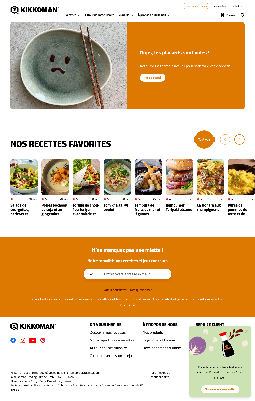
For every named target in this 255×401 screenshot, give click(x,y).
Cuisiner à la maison (196, 5)
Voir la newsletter (115, 290)
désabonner (205, 299)
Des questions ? (141, 290)
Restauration (219, 5)
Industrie (237, 5)
